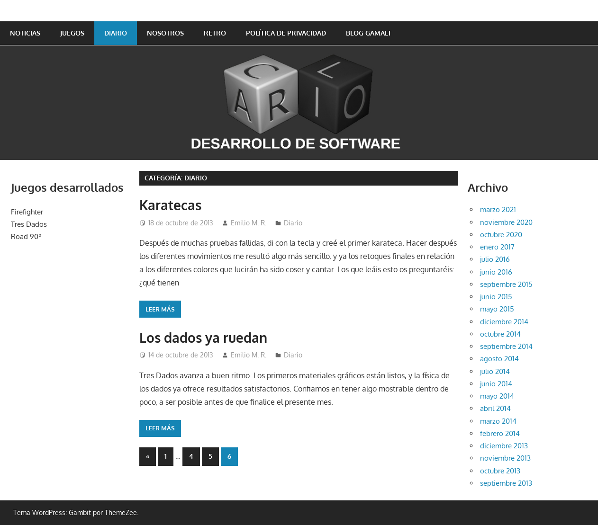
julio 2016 (495, 259)
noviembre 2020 (506, 222)
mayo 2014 (497, 396)
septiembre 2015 (506, 284)
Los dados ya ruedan (203, 337)
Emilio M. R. (248, 223)
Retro (215, 33)
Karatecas (170, 205)
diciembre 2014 (504, 321)
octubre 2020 (501, 234)
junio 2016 (496, 271)
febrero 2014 (500, 433)
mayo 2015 (497, 308)
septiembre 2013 (506, 483)
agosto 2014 (499, 358)
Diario (115, 33)
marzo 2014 (498, 421)
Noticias (25, 33)
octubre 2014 (500, 333)
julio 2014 (495, 371)
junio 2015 (496, 296)
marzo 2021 (498, 209)
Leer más (160, 309)
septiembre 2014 (506, 346)
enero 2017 (497, 246)
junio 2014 (496, 383)
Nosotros (165, 33)
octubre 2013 (500, 470)
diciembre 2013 (504, 445)
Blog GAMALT (368, 33)
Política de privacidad (286, 33)
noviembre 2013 (505, 458)
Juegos (72, 33)
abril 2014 (495, 408)
